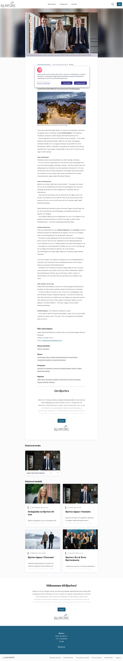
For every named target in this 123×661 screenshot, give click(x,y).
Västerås (45, 382)
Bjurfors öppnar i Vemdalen (78, 511)
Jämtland (40, 368)
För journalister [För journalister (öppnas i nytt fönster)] (97, 657)
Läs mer (61, 421)
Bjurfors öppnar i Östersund (41, 557)
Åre (45, 368)
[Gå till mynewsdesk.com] (8, 657)
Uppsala (40, 382)
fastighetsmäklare (65, 368)
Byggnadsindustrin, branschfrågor (67, 357)
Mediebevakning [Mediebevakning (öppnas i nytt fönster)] (55, 657)
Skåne (39, 379)
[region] (62, 76)
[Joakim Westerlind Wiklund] (42, 460)
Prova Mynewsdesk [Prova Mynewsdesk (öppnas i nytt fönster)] (82, 657)
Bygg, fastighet (51, 357)
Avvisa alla (67, 83)
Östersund (56, 368)
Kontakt (74, 4)
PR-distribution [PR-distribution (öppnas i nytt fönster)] (68, 657)
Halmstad (62, 379)
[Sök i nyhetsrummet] (112, 4)
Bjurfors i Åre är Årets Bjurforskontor (76, 558)
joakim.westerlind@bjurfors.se (52, 340)
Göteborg (52, 382)
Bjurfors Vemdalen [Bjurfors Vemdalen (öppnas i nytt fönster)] (43, 349)
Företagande (41, 357)
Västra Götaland (46, 379)
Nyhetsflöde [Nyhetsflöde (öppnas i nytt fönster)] (108, 657)
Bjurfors (74, 368)
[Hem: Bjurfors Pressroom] (8, 4)
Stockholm (55, 379)
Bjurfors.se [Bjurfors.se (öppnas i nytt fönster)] (61, 647)
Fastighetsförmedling (44, 360)
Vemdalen (49, 368)
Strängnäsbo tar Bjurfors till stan (41, 513)
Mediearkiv (63, 4)
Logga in (118, 657)
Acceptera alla (80, 83)
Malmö (71, 379)
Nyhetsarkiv (52, 4)
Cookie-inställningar (43, 83)
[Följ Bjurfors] (119, 4)
